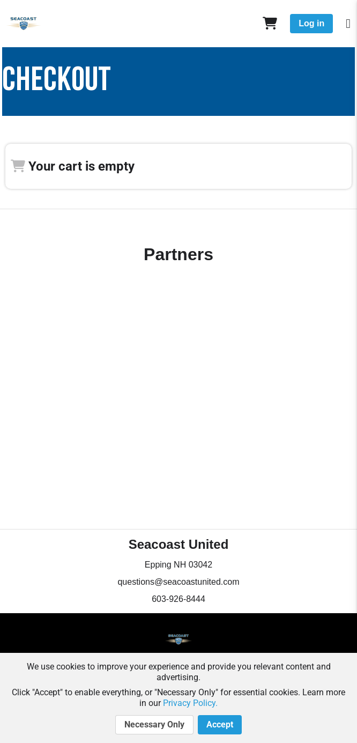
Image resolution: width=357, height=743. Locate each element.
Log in (311, 23)
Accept (220, 724)
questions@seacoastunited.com (178, 581)
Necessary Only (154, 725)
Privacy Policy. (190, 703)
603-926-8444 (178, 599)
